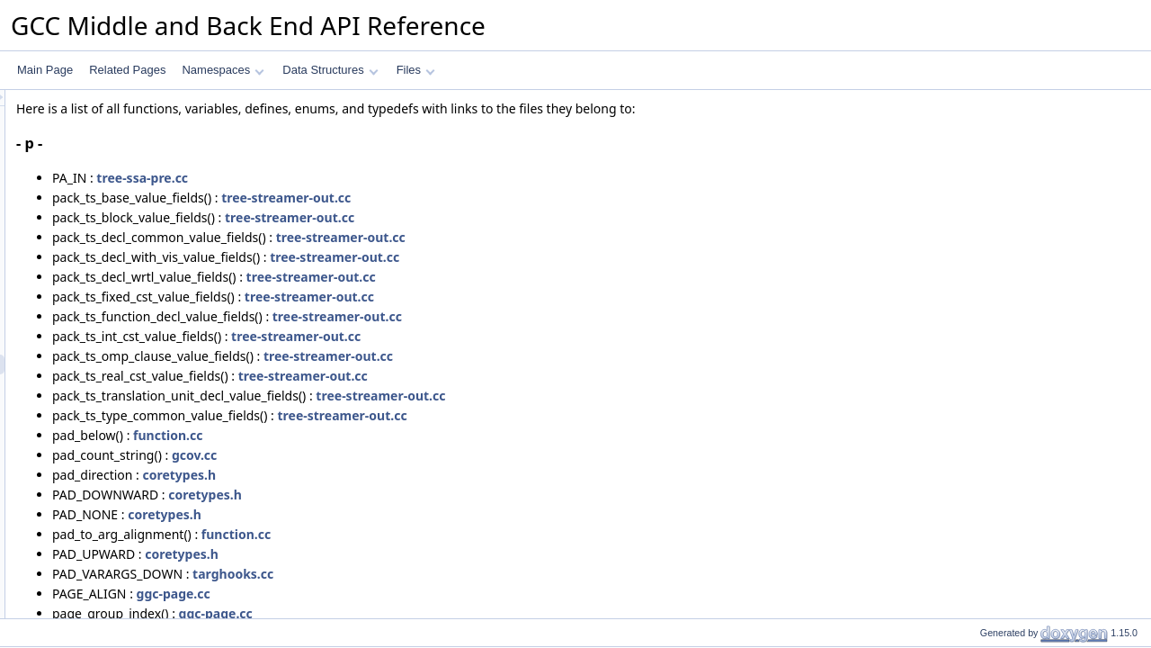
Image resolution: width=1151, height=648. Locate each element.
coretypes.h (404, 474)
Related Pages (127, 69)
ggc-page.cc (398, 593)
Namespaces (222, 69)
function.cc (392, 435)
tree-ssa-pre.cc (367, 177)
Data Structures (330, 69)
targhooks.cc (457, 573)
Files (416, 69)
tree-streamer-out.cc (511, 197)
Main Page (45, 69)
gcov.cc (419, 455)
